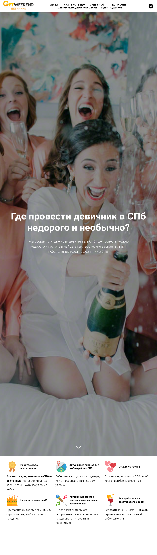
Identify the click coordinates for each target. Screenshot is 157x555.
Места (54, 4)
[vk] (151, 6)
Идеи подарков (112, 7)
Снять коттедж (74, 4)
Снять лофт (98, 4)
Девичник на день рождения (77, 7)
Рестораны (118, 4)
